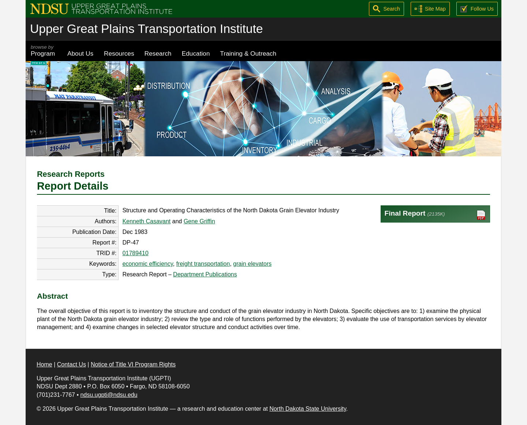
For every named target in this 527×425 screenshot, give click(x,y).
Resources (119, 53)
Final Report (435, 215)
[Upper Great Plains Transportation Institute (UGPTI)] (101, 8)
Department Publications (205, 274)
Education (196, 53)
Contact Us (71, 364)
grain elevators (252, 264)
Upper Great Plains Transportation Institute (146, 29)
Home (44, 364)
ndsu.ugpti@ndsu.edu (108, 395)
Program (44, 50)
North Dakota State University (307, 409)
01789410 (135, 253)
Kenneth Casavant (146, 221)
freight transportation (203, 264)
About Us (80, 53)
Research (158, 53)
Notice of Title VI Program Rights (133, 364)
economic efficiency (147, 264)
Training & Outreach (248, 53)
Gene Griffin (199, 221)
